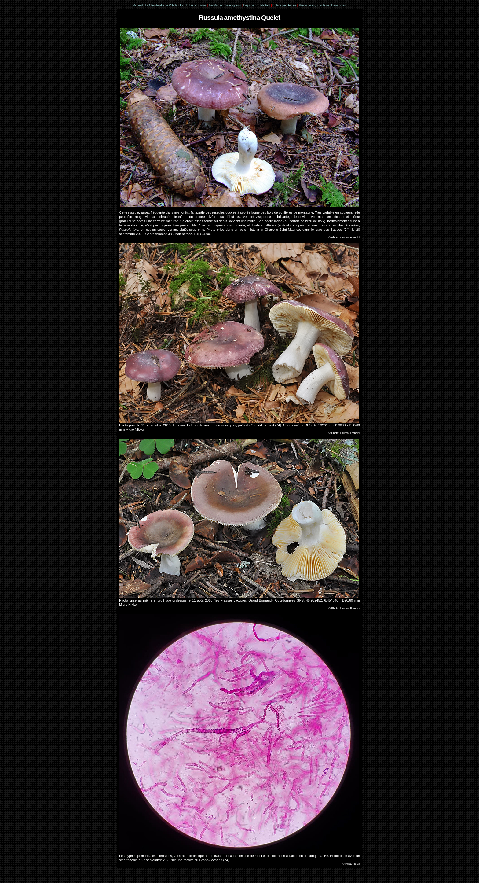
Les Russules (198, 5)
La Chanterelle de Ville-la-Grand (166, 5)
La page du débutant (256, 5)
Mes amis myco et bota (314, 5)
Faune (292, 5)
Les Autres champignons (225, 5)
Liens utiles (338, 5)
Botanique (279, 5)
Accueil (138, 5)
